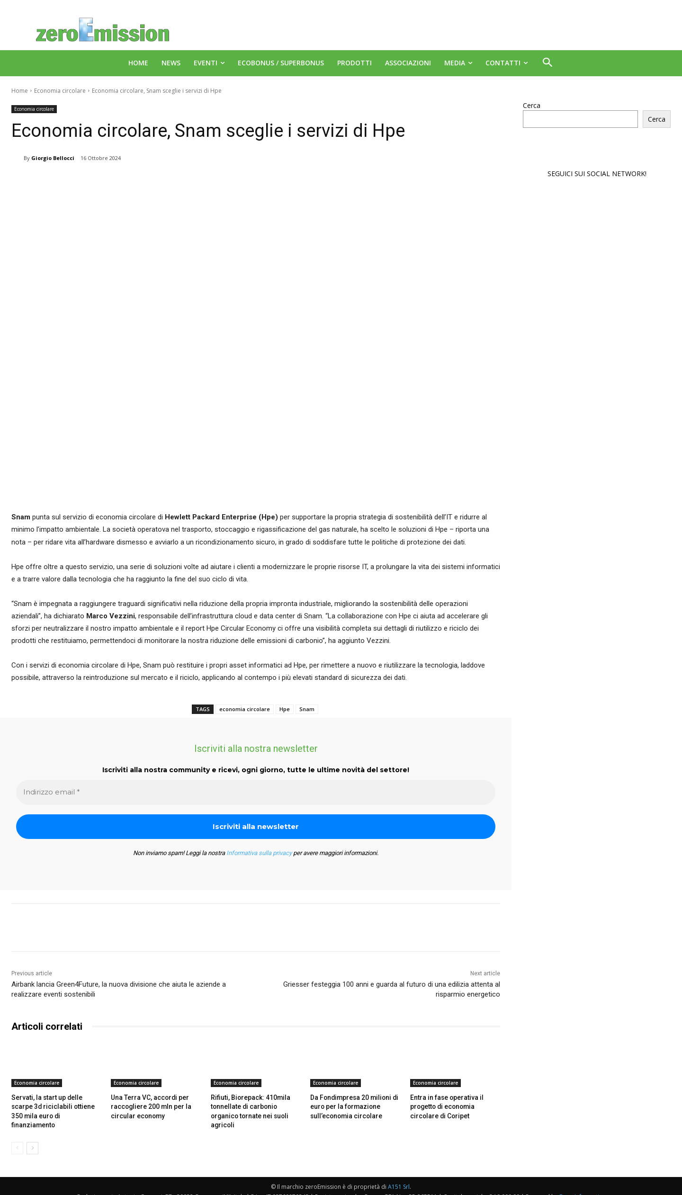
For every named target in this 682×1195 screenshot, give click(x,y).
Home (19, 91)
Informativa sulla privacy (259, 852)
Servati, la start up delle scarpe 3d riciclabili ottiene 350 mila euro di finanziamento (55, 1106)
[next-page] (32, 1138)
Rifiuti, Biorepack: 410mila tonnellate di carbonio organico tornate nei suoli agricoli (255, 1106)
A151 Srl (399, 1176)
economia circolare (244, 709)
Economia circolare (60, 91)
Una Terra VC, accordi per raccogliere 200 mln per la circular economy (148, 1106)
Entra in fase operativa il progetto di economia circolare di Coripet (454, 1106)
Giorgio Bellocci (52, 157)
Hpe (284, 709)
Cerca (531, 105)
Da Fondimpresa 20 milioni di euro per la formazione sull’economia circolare (350, 1106)
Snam (306, 709)
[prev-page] (17, 1138)
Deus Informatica (582, 1186)
